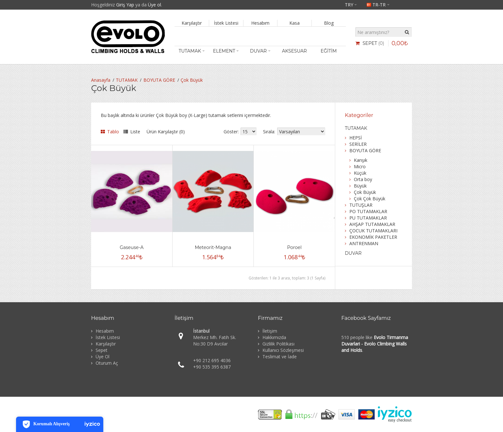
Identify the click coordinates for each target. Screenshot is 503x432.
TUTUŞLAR (360, 205)
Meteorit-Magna (213, 247)
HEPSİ (355, 138)
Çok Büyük (192, 80)
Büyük (360, 186)
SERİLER (358, 144)
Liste (132, 132)
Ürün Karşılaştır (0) (166, 132)
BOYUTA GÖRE (159, 80)
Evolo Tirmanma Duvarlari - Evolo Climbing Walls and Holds (374, 343)
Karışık (360, 160)
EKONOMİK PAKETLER (373, 237)
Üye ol (154, 5)
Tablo (110, 132)
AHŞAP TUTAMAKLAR (372, 224)
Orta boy (363, 179)
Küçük (360, 173)
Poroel (294, 247)
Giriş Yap (125, 5)
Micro (360, 166)
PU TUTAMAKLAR (368, 218)
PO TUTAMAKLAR (368, 211)
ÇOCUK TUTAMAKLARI (373, 231)
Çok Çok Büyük (369, 198)
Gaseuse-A (131, 247)
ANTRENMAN (363, 243)
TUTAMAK (127, 80)
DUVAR (353, 253)
